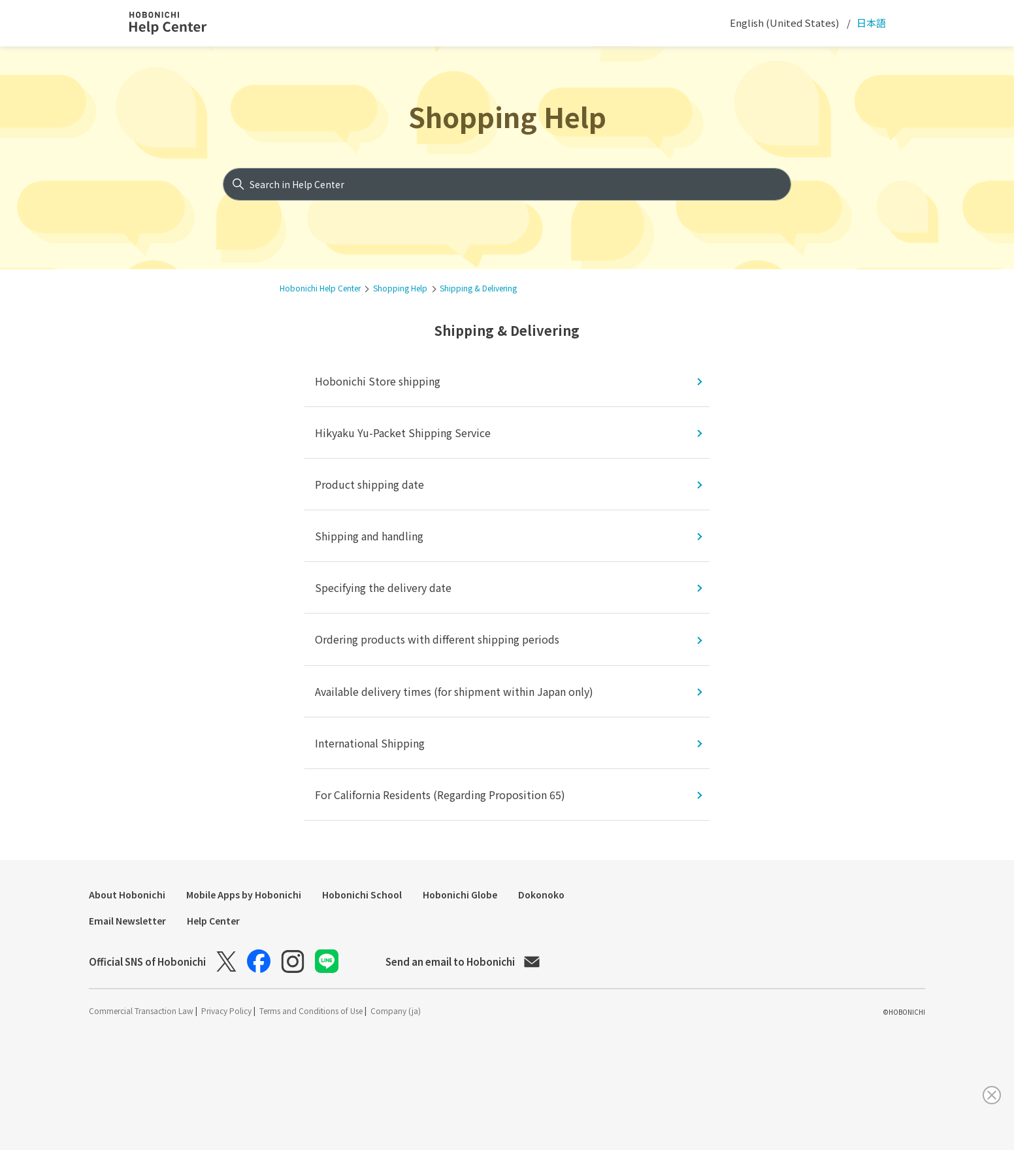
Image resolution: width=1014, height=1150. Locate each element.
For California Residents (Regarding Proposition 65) (440, 794)
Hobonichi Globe (460, 894)
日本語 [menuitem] (870, 22)
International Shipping (370, 743)
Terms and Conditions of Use (312, 1010)
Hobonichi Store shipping (377, 381)
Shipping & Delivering (478, 287)
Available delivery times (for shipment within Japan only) (454, 691)
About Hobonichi (127, 894)
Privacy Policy (227, 1010)
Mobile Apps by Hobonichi (243, 894)
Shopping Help (507, 116)
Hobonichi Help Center (320, 287)
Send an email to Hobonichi (462, 961)
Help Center (213, 920)
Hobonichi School (362, 894)
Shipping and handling (369, 536)
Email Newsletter (127, 920)
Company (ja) (395, 1010)
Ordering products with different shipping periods (437, 639)
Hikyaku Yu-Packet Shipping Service (403, 432)
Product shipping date (369, 484)
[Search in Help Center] (507, 184)
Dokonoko (541, 894)
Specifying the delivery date (383, 587)
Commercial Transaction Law (142, 1010)
